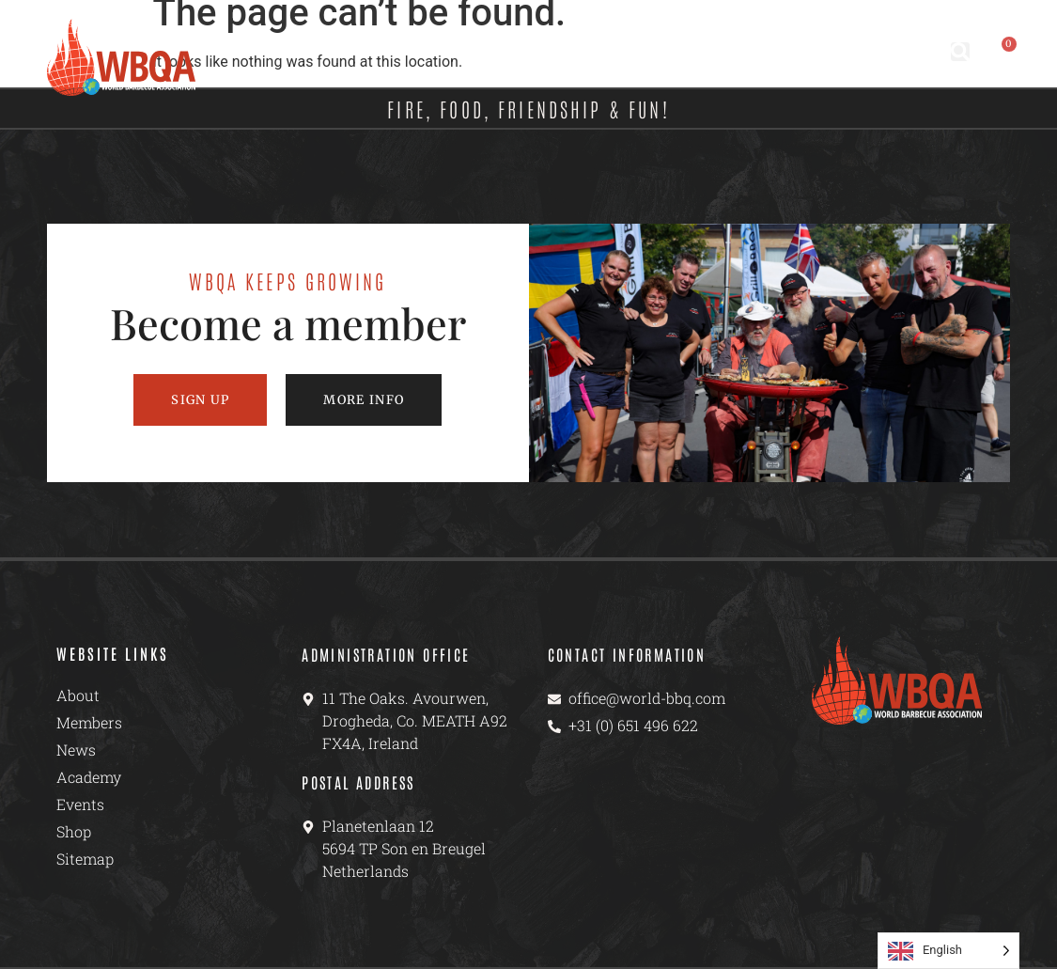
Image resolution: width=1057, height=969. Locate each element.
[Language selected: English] (948, 950)
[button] (960, 51)
